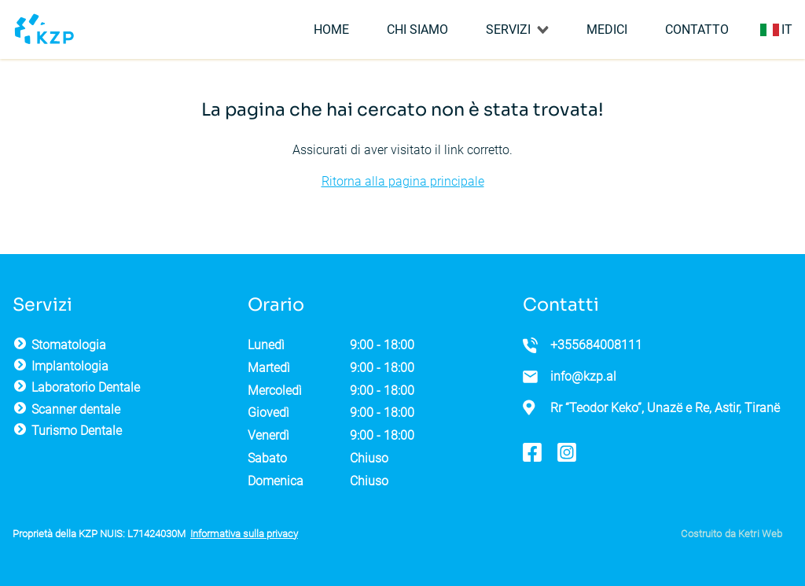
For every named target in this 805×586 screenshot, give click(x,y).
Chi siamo (417, 29)
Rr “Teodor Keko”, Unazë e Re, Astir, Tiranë (665, 407)
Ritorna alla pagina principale (403, 181)
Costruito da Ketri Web (731, 534)
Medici (606, 29)
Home (331, 29)
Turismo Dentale (76, 430)
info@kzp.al (583, 376)
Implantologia (69, 366)
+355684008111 (596, 344)
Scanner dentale (75, 409)
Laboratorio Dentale (85, 387)
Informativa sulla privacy (244, 534)
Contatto (697, 29)
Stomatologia (68, 344)
